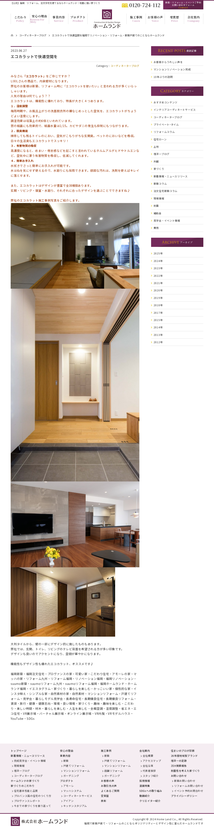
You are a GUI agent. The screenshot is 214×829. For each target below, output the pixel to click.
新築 (66, 760)
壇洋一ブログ (22, 770)
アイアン (68, 800)
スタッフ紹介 (151, 775)
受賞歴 (105, 795)
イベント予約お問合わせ (188, 790)
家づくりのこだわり (22, 785)
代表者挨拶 (149, 770)
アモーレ (68, 785)
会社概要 (148, 755)
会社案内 (144, 750)
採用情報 (144, 780)
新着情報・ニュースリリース (28, 755)
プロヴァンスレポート (27, 800)
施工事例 (106, 750)
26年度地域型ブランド (184, 755)
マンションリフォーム (76, 770)
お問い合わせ (179, 775)
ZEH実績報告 (179, 765)
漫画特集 (144, 785)
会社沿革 (148, 765)
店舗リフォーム (113, 770)
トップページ (19, 750)
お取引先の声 (109, 785)
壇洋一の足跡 (179, 760)
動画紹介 (144, 795)
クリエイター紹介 (150, 800)
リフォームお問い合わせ (188, 785)
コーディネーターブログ (125, 65)
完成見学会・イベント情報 (30, 760)
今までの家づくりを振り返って (32, 805)
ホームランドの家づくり (25, 780)
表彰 (103, 800)
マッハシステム (72, 790)
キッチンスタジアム (75, 805)
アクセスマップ (152, 760)
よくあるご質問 (110, 790)
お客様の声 (107, 780)
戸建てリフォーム (74, 765)
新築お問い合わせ (184, 780)
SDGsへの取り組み (150, 790)
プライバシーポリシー (184, 795)
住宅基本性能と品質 (26, 790)
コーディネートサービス (77, 795)
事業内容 (65, 755)
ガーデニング (71, 775)
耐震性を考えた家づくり (185, 770)
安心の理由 (66, 750)
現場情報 (19, 765)
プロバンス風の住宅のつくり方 (32, 795)
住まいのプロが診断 (183, 750)
